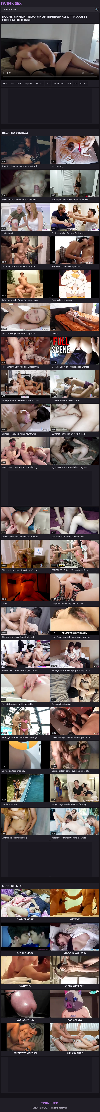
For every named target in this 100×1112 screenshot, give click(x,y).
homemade (58, 83)
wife (19, 83)
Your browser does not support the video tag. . (50, 52)
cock (5, 83)
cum (69, 83)
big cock (28, 83)
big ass (83, 83)
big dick (39, 83)
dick (48, 83)
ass (75, 83)
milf (12, 83)
